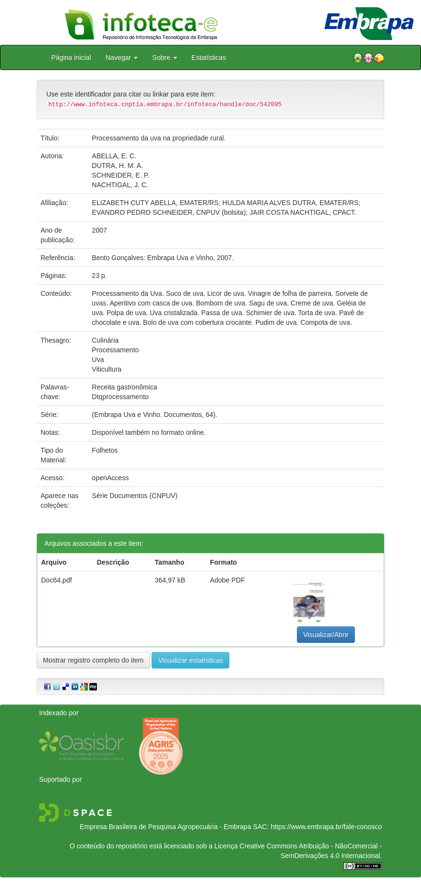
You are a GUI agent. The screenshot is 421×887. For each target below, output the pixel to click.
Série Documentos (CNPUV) (134, 495)
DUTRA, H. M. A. (117, 165)
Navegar (122, 57)
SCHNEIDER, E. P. (120, 175)
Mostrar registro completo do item (93, 660)
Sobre (164, 57)
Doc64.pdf (56, 580)
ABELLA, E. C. (114, 156)
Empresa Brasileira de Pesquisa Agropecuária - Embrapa (165, 827)
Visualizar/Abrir (326, 634)
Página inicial (71, 57)
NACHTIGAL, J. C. (120, 185)
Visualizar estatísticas (190, 660)
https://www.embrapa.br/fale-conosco (326, 827)
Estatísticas (209, 57)
